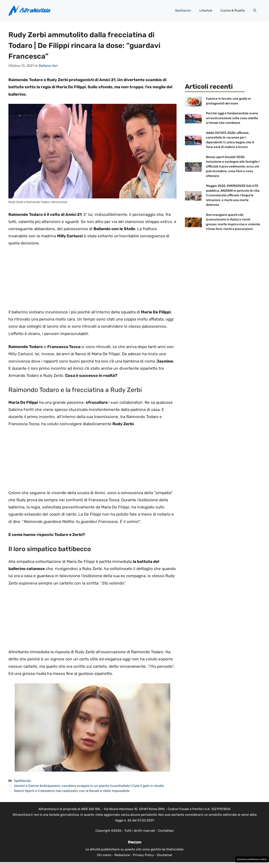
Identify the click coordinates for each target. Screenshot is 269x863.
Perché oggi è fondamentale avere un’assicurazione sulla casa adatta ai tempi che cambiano (232, 118)
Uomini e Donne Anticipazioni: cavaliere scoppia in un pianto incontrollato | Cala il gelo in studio (89, 786)
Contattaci (166, 831)
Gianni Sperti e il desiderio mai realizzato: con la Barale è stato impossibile (71, 791)
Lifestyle (205, 10)
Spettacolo (183, 10)
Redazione (122, 855)
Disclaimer (164, 855)
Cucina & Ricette (232, 10)
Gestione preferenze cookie (252, 859)
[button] (255, 10)
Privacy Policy (143, 855)
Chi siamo (104, 855)
